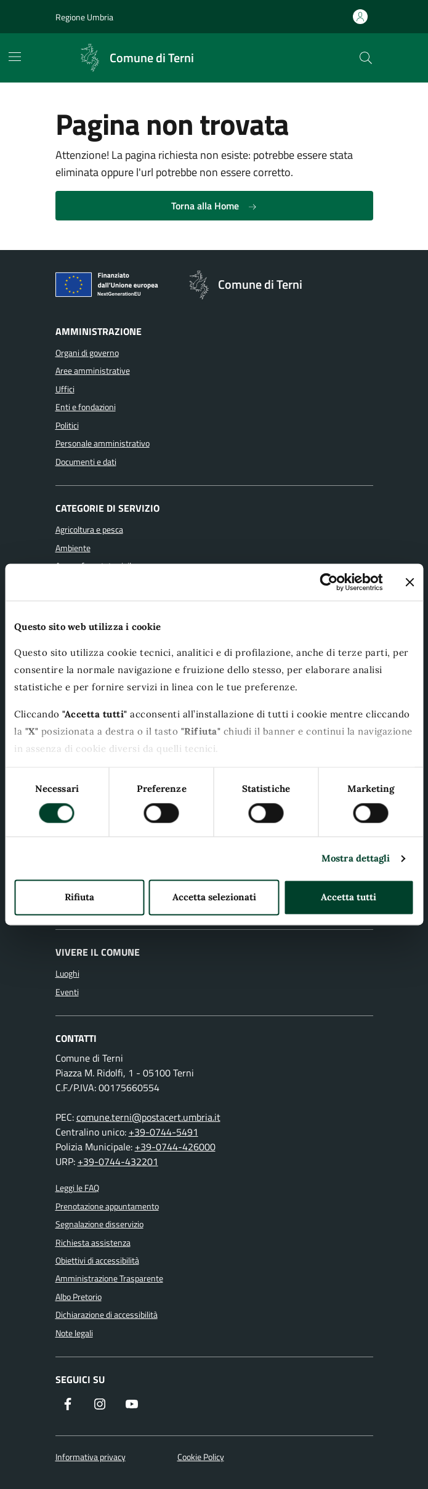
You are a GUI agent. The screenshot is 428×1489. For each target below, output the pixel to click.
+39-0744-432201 (118, 1161)
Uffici (65, 389)
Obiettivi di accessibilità (97, 1260)
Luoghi (67, 973)
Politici (67, 425)
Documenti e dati (85, 462)
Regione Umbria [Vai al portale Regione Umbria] (84, 16)
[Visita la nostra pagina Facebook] (67, 1405)
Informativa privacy (90, 1457)
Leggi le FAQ (77, 1188)
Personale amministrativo (102, 443)
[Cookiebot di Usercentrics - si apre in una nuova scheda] (328, 582)
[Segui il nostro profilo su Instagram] (99, 1405)
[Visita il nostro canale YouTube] (131, 1405)
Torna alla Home (214, 205)
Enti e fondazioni (85, 407)
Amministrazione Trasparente (109, 1278)
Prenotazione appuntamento (107, 1206)
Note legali (74, 1333)
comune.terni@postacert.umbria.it (148, 1117)
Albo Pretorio (78, 1297)
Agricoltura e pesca (89, 529)
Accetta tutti (348, 897)
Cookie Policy (200, 1457)
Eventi (67, 992)
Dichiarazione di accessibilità (106, 1315)
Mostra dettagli (355, 858)
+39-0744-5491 (163, 1131)
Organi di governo (87, 353)
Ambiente (73, 548)
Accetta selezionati (214, 897)
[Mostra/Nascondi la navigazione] (14, 56)
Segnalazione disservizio (99, 1224)
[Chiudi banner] (409, 582)
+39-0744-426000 (175, 1146)
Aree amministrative (92, 370)
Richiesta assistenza (93, 1242)
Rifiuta (79, 897)
